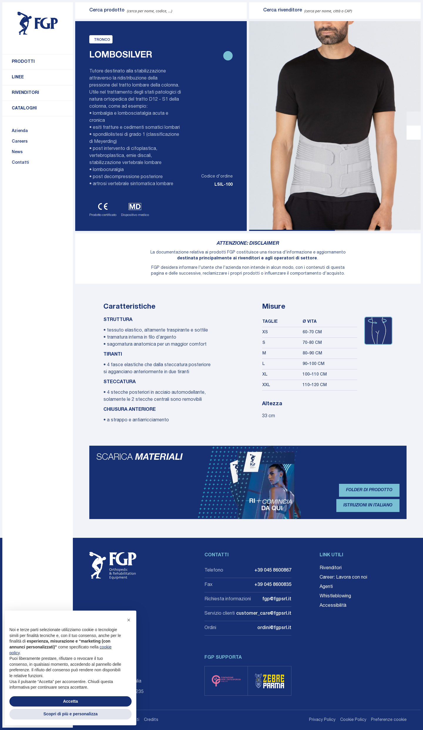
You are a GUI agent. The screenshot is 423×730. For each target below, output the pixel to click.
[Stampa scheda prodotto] (228, 55)
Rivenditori (25, 93)
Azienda (20, 131)
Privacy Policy (322, 720)
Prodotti (23, 62)
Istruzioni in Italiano (367, 505)
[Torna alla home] (37, 23)
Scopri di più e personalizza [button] (70, 714)
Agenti (326, 587)
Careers (20, 142)
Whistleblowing (335, 596)
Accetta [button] (70, 701)
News (17, 152)
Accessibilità (333, 606)
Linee (18, 77)
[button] (128, 620)
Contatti (20, 163)
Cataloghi (24, 109)
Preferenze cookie (389, 720)
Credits (151, 720)
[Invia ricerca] (82, 10)
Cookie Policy (353, 720)
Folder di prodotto (369, 490)
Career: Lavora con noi (343, 577)
